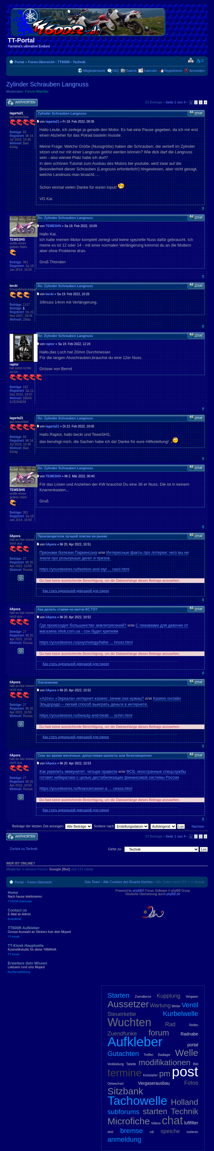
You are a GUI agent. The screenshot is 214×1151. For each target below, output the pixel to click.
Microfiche (129, 1121)
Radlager (164, 1055)
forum (159, 1032)
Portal (19, 62)
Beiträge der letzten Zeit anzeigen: (52, 826)
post (185, 1071)
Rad (170, 1024)
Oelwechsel (116, 1083)
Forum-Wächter (37, 91)
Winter (176, 1006)
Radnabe (189, 1033)
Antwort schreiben (22, 103)
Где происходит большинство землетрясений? (82, 625)
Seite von (175, 102)
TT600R (63, 62)
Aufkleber (135, 1042)
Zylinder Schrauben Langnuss (47, 84)
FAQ (115, 70)
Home (53, 897)
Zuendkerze (143, 996)
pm (164, 1073)
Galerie (131, 70)
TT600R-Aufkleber (53, 932)
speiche (170, 1131)
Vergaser (192, 996)
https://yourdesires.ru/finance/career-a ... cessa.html (85, 788)
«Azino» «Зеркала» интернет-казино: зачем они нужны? (91, 698)
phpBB (137, 890)
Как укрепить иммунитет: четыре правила (78, 771)
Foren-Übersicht (41, 62)
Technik (79, 62)
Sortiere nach (121, 826)
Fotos (191, 1083)
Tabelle (131, 1064)
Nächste (198, 826)
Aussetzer (128, 1004)
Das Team (92, 882)
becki (50, 294)
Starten (119, 995)
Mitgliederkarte (94, 70)
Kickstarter (150, 1075)
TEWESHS (53, 226)
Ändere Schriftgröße (200, 60)
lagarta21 (52, 121)
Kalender (150, 70)
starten (155, 1111)
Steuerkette (122, 1014)
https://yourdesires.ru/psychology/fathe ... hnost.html (86, 642)
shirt (111, 1132)
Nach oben (203, 208)
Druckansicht (190, 60)
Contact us (53, 914)
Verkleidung (116, 1064)
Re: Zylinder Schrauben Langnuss (65, 218)
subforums (124, 1112)
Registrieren (173, 70)
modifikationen (165, 1062)
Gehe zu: (115, 849)
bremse (131, 1131)
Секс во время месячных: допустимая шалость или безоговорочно (95, 755)
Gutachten (123, 1053)
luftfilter (191, 1122)
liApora (51, 544)
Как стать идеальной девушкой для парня (75, 591)
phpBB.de (173, 894)
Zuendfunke (122, 1034)
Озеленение (48, 682)
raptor (50, 344)
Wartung (160, 1005)
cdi (152, 1132)
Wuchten (129, 1022)
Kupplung (168, 996)
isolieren (192, 1132)
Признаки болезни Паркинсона (68, 552)
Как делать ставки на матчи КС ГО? (67, 609)
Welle (186, 1053)
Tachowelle (137, 1100)
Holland (184, 1102)
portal (192, 1044)
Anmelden (197, 70)
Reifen (193, 1025)
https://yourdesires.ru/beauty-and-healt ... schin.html (85, 715)
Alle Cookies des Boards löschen (128, 882)
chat (172, 1120)
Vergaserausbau (154, 1083)
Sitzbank (125, 1091)
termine (125, 1073)
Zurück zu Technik (23, 849)
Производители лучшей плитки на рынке (72, 536)
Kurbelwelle (180, 1014)
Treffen (148, 1055)
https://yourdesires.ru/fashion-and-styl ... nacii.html (84, 569)
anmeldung (124, 1139)
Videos (155, 1123)
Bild (195, 1064)
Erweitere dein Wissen (53, 967)
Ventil (189, 1005)
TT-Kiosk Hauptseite (53, 949)
